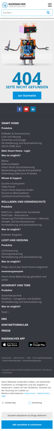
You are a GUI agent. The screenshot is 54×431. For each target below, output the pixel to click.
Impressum (6, 357)
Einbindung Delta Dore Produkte (19, 173)
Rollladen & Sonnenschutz (15, 133)
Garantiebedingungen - (12, 360)
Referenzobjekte (10, 164)
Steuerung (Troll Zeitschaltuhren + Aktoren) (25, 218)
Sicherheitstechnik (11, 295)
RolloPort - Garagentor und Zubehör (21, 298)
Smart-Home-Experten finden (17, 189)
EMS (4, 319)
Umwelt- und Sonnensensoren (18, 221)
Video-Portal (8, 186)
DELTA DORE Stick (11, 146)
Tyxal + (5, 312)
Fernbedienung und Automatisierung (21, 143)
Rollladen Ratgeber (11, 234)
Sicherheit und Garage (13, 139)
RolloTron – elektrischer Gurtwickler (20, 212)
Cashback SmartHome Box (15, 196)
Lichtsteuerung (9, 250)
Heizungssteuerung (12, 253)
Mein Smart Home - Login (15, 150)
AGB (28, 357)
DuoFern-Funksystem (13, 183)
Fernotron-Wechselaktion (15, 193)
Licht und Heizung (11, 136)
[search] (27, 12)
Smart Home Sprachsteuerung (18, 167)
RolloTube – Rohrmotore (14, 215)
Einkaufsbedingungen (32, 360)
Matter (5, 160)
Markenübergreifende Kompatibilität (21, 170)
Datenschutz (19, 357)
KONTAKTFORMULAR (14, 324)
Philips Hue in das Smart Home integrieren (24, 267)
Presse (6, 330)
